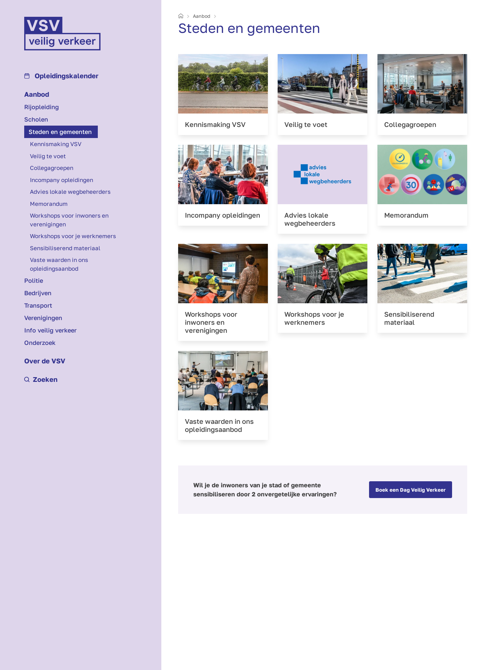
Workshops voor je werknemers (73, 235)
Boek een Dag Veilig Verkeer (410, 490)
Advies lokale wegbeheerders (70, 191)
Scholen (36, 119)
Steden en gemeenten (60, 131)
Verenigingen (43, 317)
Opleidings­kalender (61, 76)
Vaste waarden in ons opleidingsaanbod (59, 264)
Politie (33, 280)
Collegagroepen (51, 167)
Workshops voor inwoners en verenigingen (69, 220)
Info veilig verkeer (50, 330)
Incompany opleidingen (61, 179)
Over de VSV (44, 361)
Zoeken (40, 379)
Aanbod (36, 94)
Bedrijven (37, 293)
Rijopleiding (41, 106)
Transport (38, 305)
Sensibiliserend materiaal (65, 248)
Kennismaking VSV (55, 143)
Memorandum (49, 203)
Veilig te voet (48, 156)
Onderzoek (39, 342)
